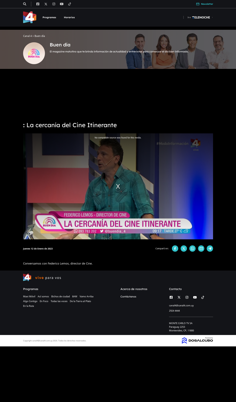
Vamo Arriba (86, 296)
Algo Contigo (30, 301)
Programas (49, 17)
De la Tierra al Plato (80, 301)
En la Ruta (28, 305)
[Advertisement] (118, 95)
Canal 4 (27, 36)
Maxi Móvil (29, 296)
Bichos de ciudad (60, 296)
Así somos (43, 296)
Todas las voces (59, 301)
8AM (74, 296)
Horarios (69, 17)
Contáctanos (128, 296)
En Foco (44, 301)
